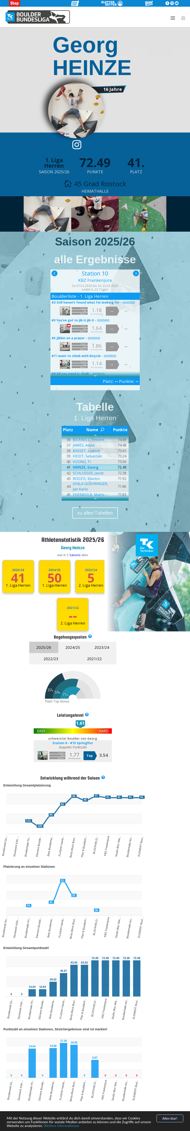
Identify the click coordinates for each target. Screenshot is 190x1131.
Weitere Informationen (61, 1126)
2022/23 (51, 658)
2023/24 (91, 570)
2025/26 (18, 570)
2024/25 (54, 570)
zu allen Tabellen (95, 513)
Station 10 (95, 273)
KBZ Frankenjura (95, 280)
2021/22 (73, 608)
